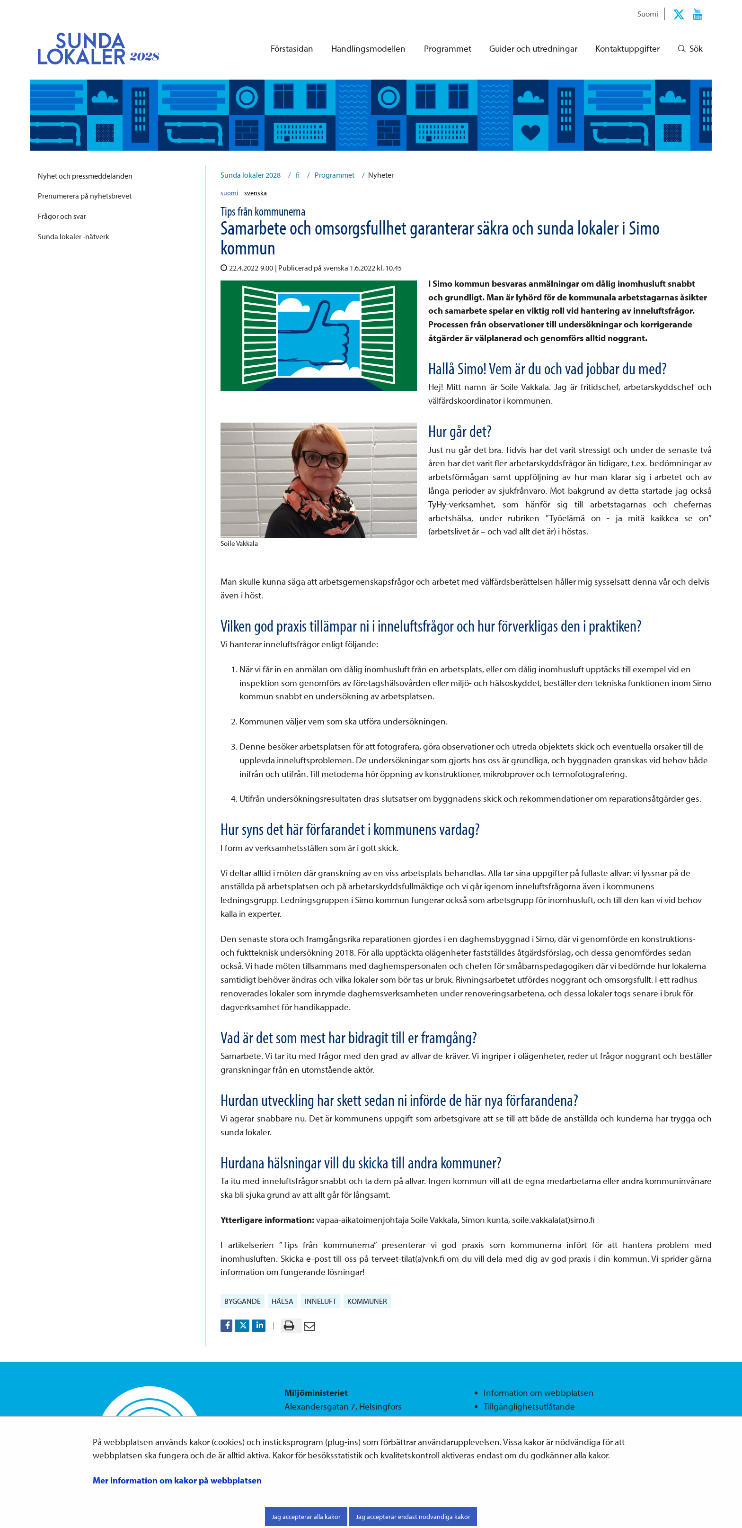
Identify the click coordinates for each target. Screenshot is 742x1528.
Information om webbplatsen (539, 1392)
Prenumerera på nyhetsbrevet (85, 195)
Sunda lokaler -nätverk (73, 236)
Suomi (647, 13)
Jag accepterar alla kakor (306, 1516)
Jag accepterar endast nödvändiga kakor (413, 1516)
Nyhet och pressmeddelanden (85, 176)
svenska (255, 193)
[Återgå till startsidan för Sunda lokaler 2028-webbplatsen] (90, 48)
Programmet (333, 175)
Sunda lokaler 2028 (251, 175)
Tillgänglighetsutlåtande (529, 1406)
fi (297, 175)
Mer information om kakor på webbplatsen (177, 1480)
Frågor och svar (62, 216)
